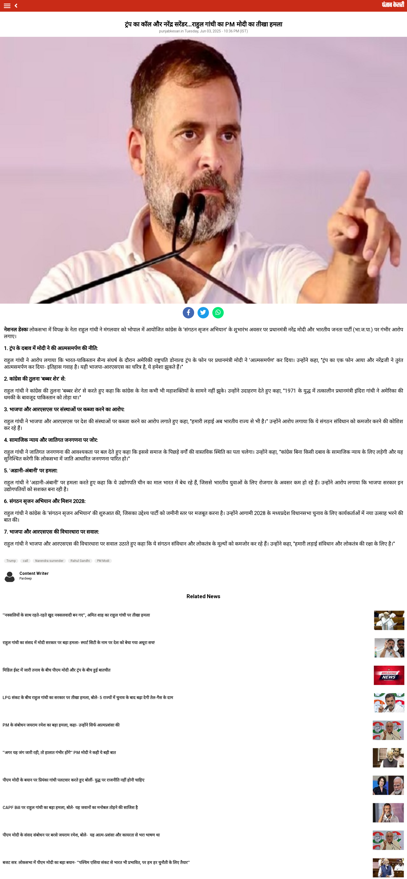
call (25, 561)
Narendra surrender (49, 561)
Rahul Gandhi (80, 561)
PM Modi (103, 561)
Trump (11, 561)
